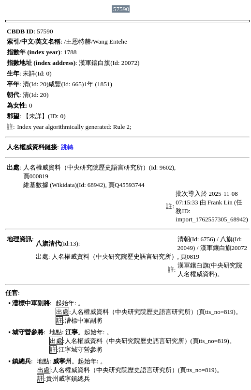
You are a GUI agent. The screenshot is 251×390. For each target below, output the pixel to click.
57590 (121, 9)
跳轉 (67, 147)
